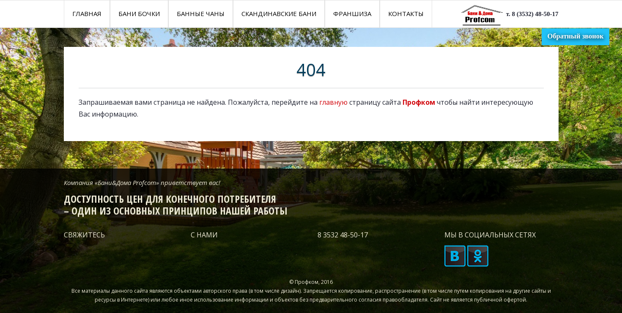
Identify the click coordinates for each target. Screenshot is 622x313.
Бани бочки (139, 13)
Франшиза (352, 13)
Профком (419, 102)
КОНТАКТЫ (406, 13)
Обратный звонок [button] (575, 36)
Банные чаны (201, 13)
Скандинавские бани (278, 13)
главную (333, 102)
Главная (86, 13)
